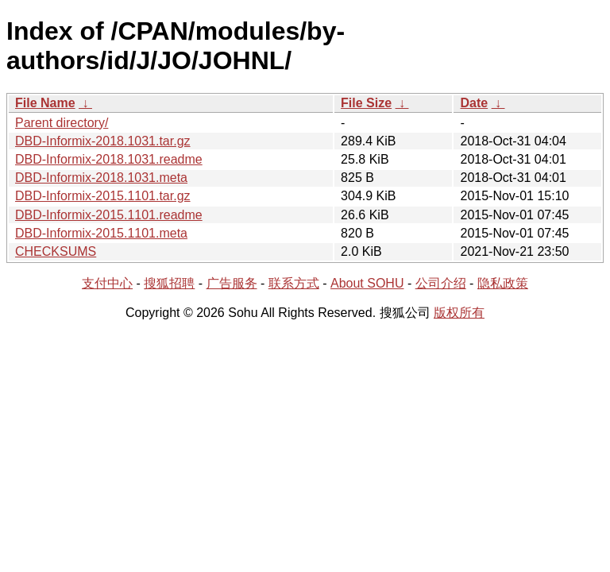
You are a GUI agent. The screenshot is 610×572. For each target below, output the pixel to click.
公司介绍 (440, 283)
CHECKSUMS (55, 251)
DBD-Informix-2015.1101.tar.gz (103, 196)
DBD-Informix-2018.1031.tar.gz (103, 141)
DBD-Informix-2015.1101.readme (109, 215)
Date (474, 103)
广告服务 (232, 283)
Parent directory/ (61, 122)
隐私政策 (502, 283)
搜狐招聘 (169, 283)
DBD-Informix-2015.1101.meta (101, 233)
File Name (45, 103)
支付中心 (107, 283)
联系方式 (293, 283)
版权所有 (459, 312)
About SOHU (366, 283)
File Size (366, 103)
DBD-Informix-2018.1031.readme (109, 159)
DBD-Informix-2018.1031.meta (101, 177)
